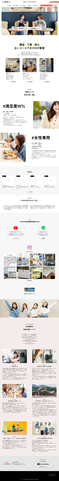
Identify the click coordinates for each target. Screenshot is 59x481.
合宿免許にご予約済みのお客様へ (50, 186)
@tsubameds (6, 205)
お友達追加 (43, 238)
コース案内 (9, 5)
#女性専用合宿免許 (18, 206)
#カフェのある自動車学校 (8, 206)
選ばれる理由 (15, 5)
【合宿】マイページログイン (46, 5)
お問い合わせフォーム (43, 466)
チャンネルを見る (15, 238)
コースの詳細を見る (12, 81)
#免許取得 (20, 208)
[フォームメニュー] (55, 6)
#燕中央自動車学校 (8, 208)
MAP (24, 464)
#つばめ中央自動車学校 (24, 205)
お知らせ (4, 176)
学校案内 (29, 5)
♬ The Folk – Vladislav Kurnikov (49, 208)
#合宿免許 (13, 206)
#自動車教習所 (49, 206)
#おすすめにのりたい (14, 208)
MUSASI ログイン (54, 1)
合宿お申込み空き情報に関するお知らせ (8, 187)
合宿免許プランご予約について (35, 186)
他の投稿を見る (29, 280)
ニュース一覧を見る (29, 191)
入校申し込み (35, 5)
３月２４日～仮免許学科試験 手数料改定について (22, 187)
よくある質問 (22, 5)
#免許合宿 (23, 206)
